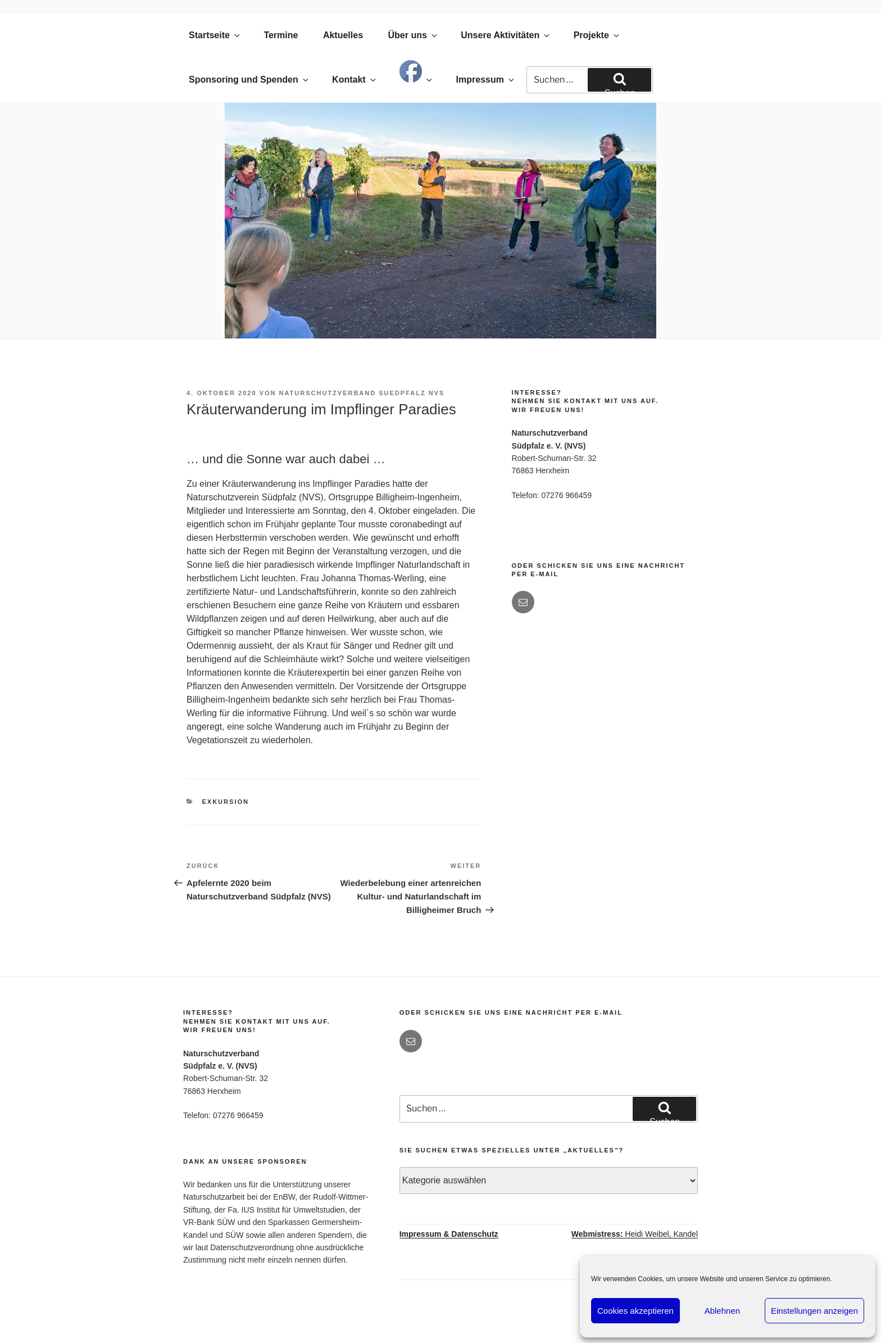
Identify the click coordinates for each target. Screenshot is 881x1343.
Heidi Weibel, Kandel (634, 1233)
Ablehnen (722, 1310)
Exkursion (225, 801)
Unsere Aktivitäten (506, 35)
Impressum (486, 79)
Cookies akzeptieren (635, 1310)
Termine (281, 35)
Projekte (597, 35)
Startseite (215, 35)
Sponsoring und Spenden (249, 79)
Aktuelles (343, 35)
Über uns (413, 35)
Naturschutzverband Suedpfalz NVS (362, 393)
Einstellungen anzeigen (814, 1310)
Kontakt (355, 79)
